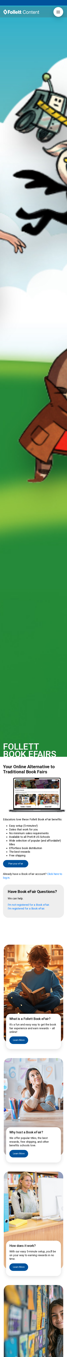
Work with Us (44, 1332)
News (6, 1332)
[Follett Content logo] (21, 1243)
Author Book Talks (37, 1286)
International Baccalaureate (16, 1309)
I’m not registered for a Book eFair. (29, 226)
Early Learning (10, 1312)
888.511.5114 (19, 1352)
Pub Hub (42, 1325)
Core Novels (9, 1306)
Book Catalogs (35, 1290)
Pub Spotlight (44, 1328)
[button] (58, 12)
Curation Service (36, 1293)
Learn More (19, 361)
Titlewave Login (11, 1286)
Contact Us (8, 1328)
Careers (7, 1325)
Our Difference (10, 1335)
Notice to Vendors (43, 1354)
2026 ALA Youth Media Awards (19, 1338)
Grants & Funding (11, 1296)
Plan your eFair (16, 185)
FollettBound (9, 1293)
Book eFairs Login (12, 1290)
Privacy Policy (24, 1354)
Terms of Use (8, 1354)
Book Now (33, 978)
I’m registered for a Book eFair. (26, 230)
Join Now (35, 1261)
